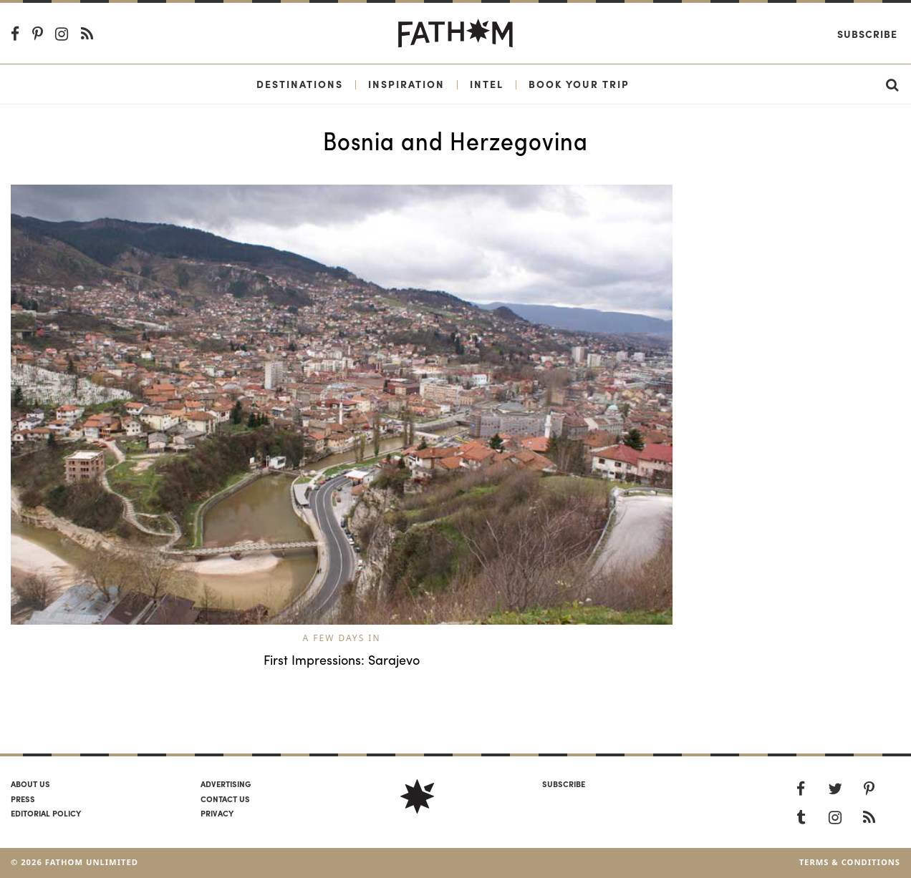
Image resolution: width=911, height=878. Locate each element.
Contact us (225, 798)
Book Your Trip (579, 84)
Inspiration (406, 84)
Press (23, 798)
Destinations (299, 84)
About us (30, 783)
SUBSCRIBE (563, 783)
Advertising (226, 783)
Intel (486, 84)
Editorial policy (46, 813)
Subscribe (867, 33)
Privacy (217, 813)
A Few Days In (341, 638)
